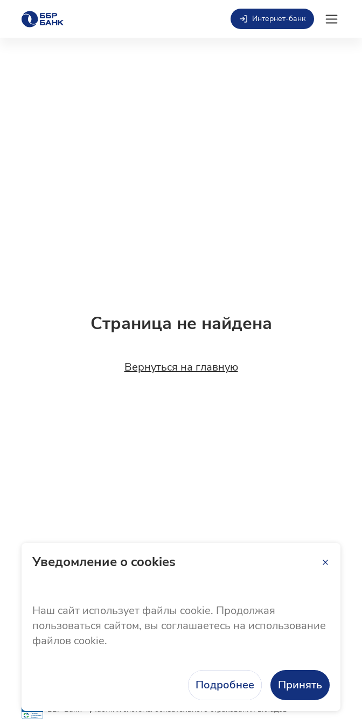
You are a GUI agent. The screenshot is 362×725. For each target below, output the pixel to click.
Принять (300, 685)
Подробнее (225, 685)
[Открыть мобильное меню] (331, 19)
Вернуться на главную (181, 367)
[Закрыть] (325, 562)
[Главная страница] (43, 19)
